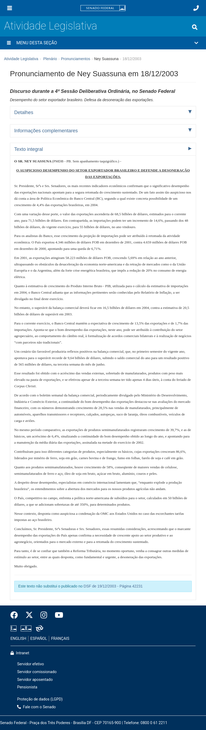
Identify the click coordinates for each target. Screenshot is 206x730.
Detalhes (23, 112)
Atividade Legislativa (50, 26)
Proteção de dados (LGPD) (40, 699)
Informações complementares (46, 130)
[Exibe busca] (194, 27)
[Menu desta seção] (8, 43)
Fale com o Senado (36, 707)
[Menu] (10, 8)
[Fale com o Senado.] (196, 8)
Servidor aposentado (35, 679)
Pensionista (27, 687)
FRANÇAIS (60, 638)
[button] (103, 42)
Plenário (50, 59)
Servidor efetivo (30, 664)
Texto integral (28, 149)
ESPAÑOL (38, 638)
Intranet (19, 653)
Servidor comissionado (37, 672)
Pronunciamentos (75, 59)
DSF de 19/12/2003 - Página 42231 (113, 586)
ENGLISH (18, 638)
